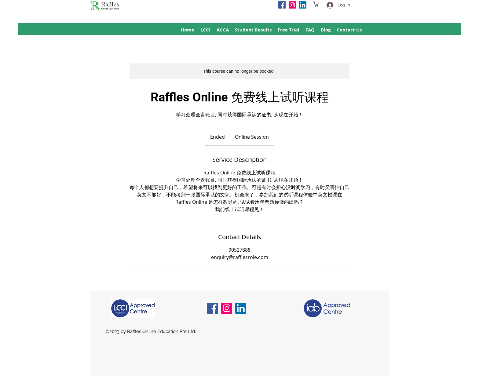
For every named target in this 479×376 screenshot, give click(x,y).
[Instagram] (292, 5)
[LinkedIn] (302, 5)
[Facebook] (282, 5)
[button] (316, 4)
